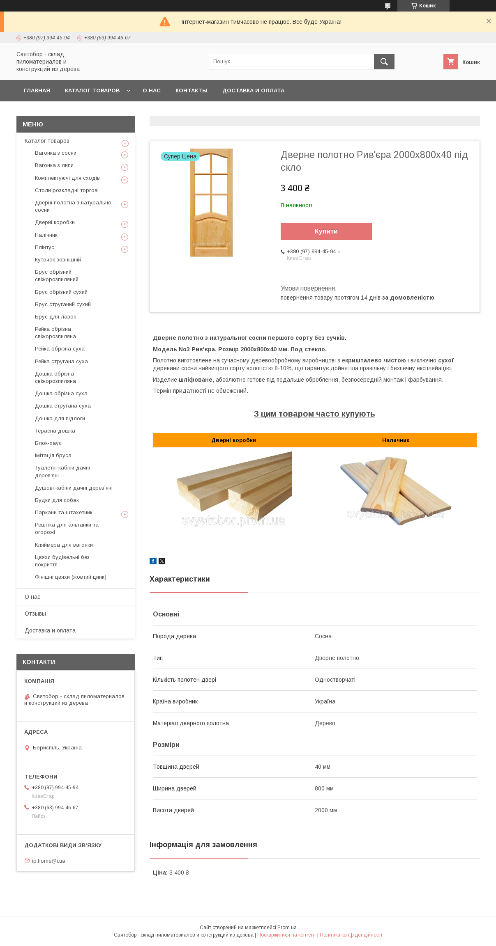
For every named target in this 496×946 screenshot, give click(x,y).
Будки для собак (57, 500)
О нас (152, 90)
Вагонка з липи (54, 165)
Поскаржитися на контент (286, 935)
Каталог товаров (92, 90)
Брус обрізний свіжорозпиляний (56, 275)
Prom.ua (287, 927)
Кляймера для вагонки (64, 545)
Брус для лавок (55, 317)
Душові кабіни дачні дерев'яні (74, 488)
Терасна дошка (55, 431)
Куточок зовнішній (58, 260)
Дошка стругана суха (63, 406)
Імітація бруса (53, 455)
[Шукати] (384, 61)
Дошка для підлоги (60, 418)
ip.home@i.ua (48, 860)
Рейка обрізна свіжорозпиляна (55, 332)
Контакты (191, 90)
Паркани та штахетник (63, 512)
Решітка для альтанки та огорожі (67, 528)
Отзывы (35, 613)
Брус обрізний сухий (61, 292)
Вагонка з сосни (55, 153)
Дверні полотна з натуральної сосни (74, 206)
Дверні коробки (55, 222)
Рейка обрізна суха (60, 349)
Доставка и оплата (253, 90)
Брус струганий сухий (63, 304)
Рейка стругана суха (61, 361)
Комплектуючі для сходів (67, 178)
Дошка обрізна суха (61, 393)
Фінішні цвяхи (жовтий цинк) (70, 577)
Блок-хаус (48, 443)
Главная (37, 90)
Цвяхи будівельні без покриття (62, 561)
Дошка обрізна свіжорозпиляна (55, 377)
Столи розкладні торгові (67, 190)
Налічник (46, 235)
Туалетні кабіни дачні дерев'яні (62, 471)
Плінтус (44, 247)
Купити (326, 231)
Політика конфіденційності (351, 935)
